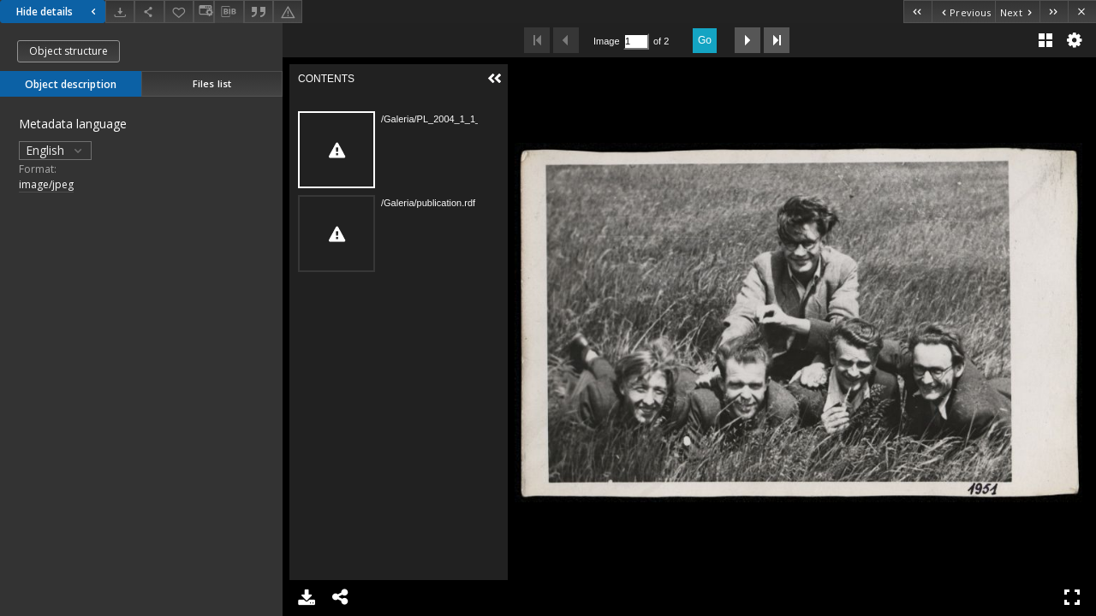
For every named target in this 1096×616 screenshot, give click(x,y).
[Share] (149, 11)
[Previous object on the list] (963, 11)
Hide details (58, 11)
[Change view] (204, 11)
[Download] (119, 11)
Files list (212, 83)
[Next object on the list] (1017, 11)
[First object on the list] (917, 11)
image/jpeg (46, 184)
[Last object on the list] (1053, 11)
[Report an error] (287, 11)
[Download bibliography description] (228, 12)
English (55, 150)
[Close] (1082, 11)
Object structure (68, 51)
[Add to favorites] (179, 11)
